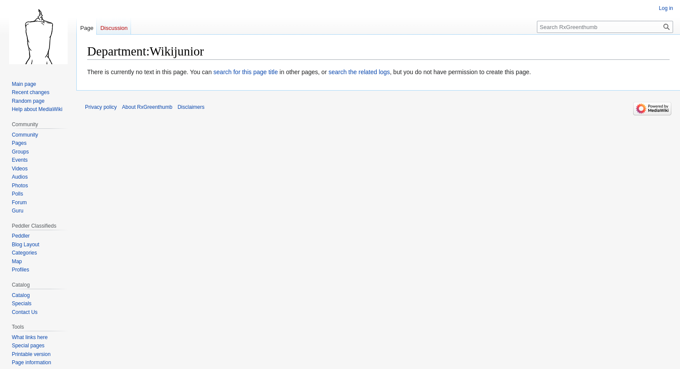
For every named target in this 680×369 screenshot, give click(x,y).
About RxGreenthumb (147, 107)
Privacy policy (101, 107)
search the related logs (359, 72)
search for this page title (245, 72)
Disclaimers (190, 107)
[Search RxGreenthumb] (605, 27)
